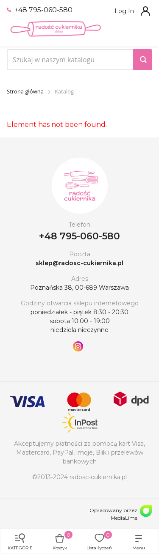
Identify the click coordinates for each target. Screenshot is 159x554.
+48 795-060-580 (40, 10)
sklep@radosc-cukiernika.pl (79, 263)
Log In (124, 11)
